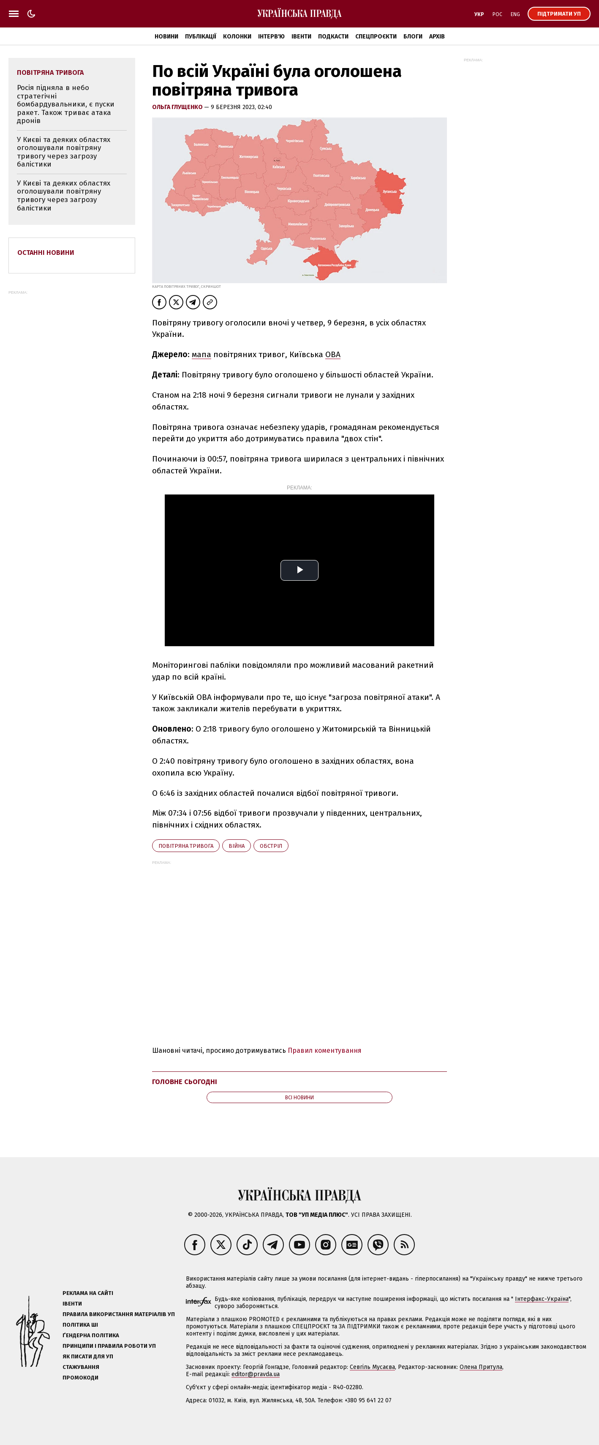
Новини (166, 36)
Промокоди (80, 1377)
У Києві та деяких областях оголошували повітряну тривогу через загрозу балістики (63, 152)
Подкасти (333, 36)
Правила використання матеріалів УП (119, 1314)
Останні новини (45, 253)
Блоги (412, 36)
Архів (437, 36)
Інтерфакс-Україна (542, 1299)
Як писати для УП (88, 1356)
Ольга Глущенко (178, 107)
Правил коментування (325, 1050)
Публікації (200, 36)
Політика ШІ (80, 1325)
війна (237, 846)
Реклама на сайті (88, 1293)
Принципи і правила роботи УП (109, 1346)
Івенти (301, 36)
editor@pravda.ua (255, 1374)
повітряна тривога (185, 846)
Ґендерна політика (91, 1335)
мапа (201, 354)
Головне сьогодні (184, 1082)
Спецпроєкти (376, 36)
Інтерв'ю (271, 36)
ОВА (332, 354)
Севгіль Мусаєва (372, 1367)
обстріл (271, 846)
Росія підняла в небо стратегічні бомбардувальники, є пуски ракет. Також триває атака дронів (65, 104)
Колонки (237, 36)
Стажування (81, 1367)
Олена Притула (481, 1367)
